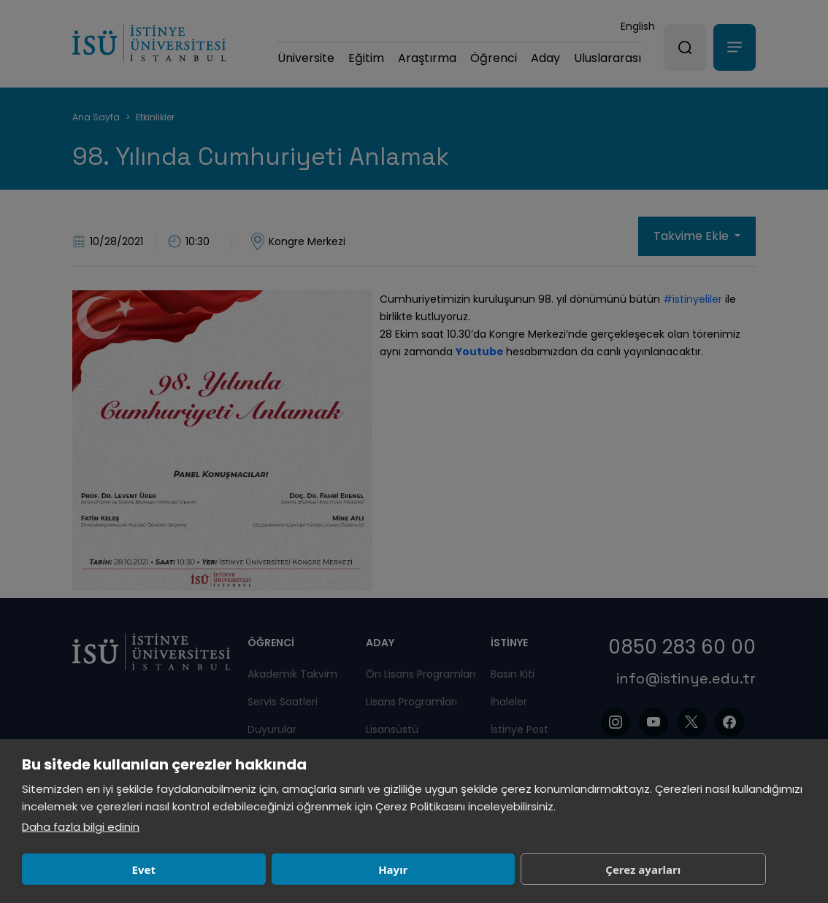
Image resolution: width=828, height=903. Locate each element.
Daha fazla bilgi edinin (80, 826)
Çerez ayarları (416, 869)
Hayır (257, 869)
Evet (98, 869)
